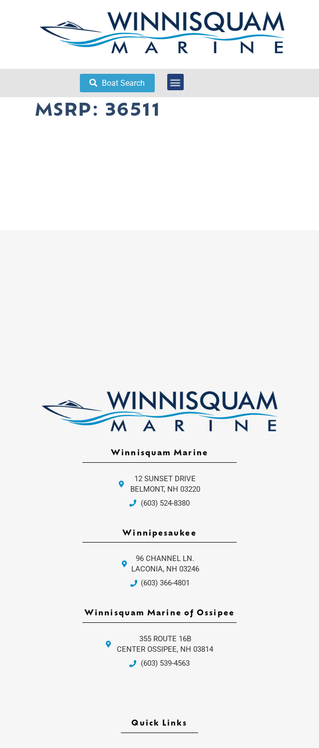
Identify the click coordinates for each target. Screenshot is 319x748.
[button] (175, 82)
